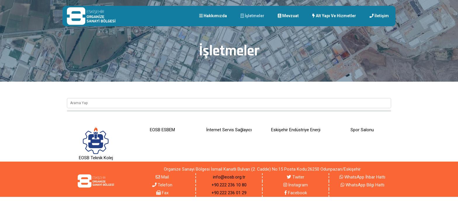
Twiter (295, 177)
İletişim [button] (379, 15)
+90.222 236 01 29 (229, 192)
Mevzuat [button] (288, 15)
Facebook (295, 192)
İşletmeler (252, 15)
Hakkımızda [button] (213, 15)
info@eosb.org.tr (229, 177)
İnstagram (295, 185)
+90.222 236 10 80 (229, 185)
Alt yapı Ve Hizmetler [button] (334, 15)
